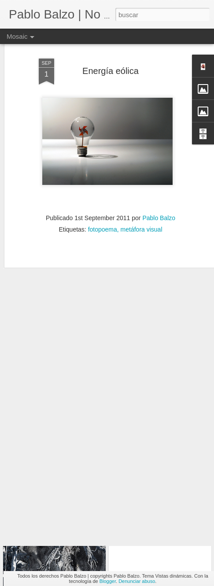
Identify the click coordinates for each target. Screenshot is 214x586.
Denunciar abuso (136, 581)
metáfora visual (141, 208)
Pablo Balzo (158, 196)
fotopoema (102, 208)
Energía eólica (110, 49)
